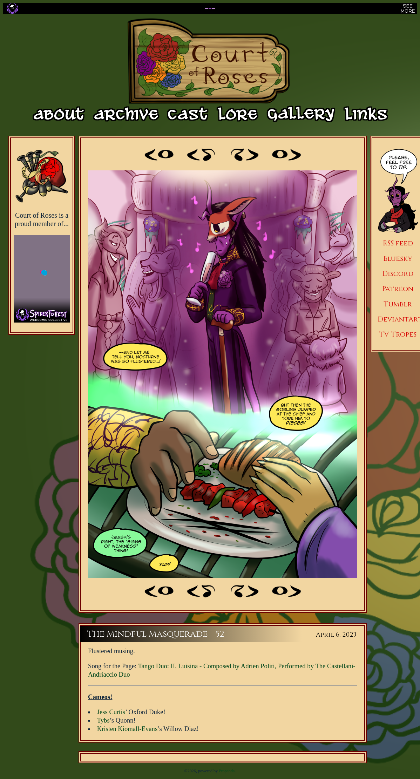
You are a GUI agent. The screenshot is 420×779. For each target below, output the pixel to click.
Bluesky (397, 258)
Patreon (397, 288)
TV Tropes (397, 334)
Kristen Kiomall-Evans (127, 728)
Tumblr (398, 304)
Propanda (227, 770)
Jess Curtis (111, 712)
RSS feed (398, 243)
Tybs (103, 720)
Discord (397, 273)
